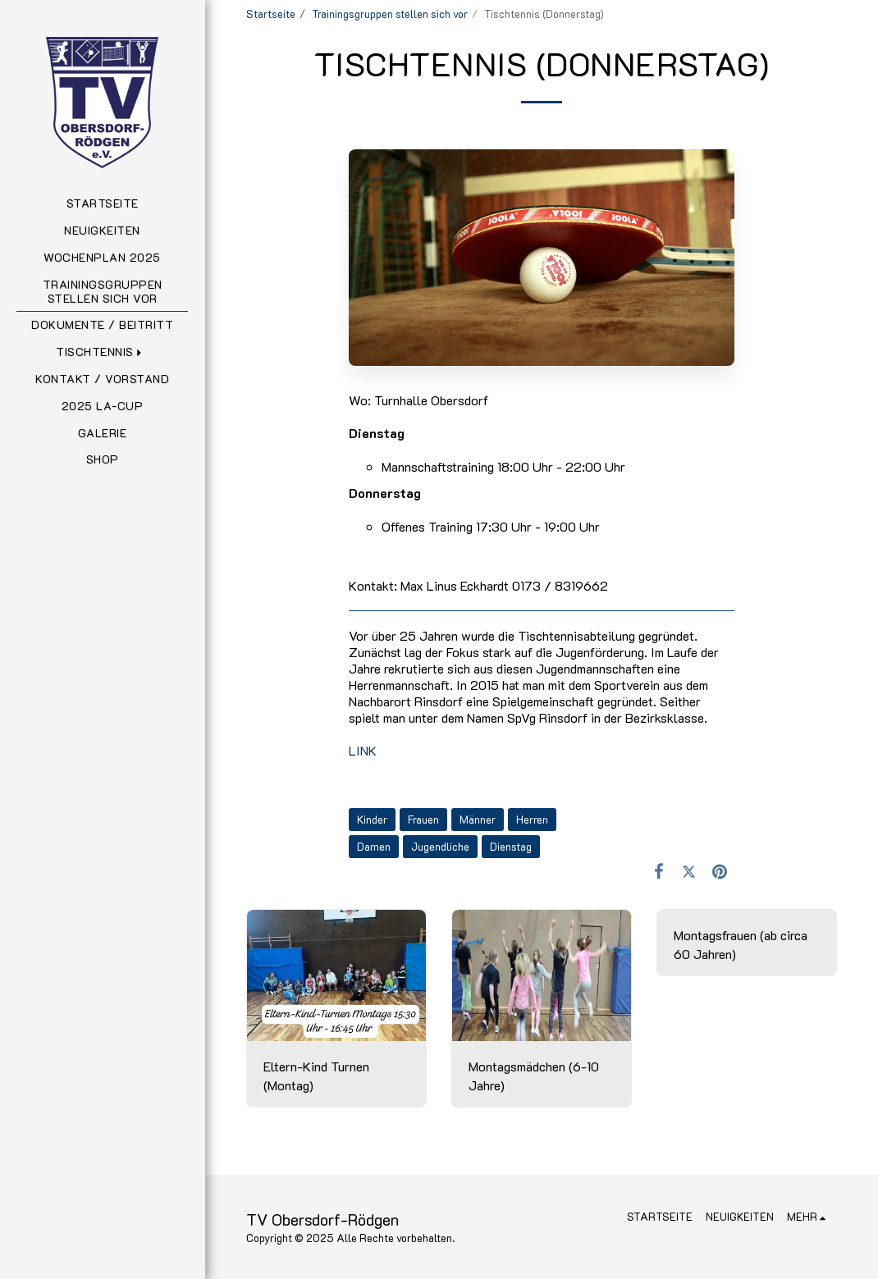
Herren (532, 819)
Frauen (423, 819)
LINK (363, 750)
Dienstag (511, 846)
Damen (374, 846)
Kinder (372, 819)
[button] (102, 353)
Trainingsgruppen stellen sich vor (390, 14)
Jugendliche (440, 846)
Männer (478, 819)
